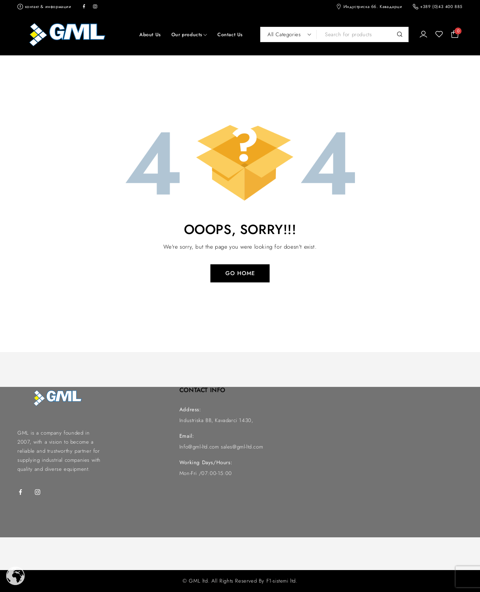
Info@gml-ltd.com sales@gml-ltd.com (221, 447)
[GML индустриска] (378, 447)
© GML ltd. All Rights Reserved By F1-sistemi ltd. (240, 581)
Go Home (240, 273)
